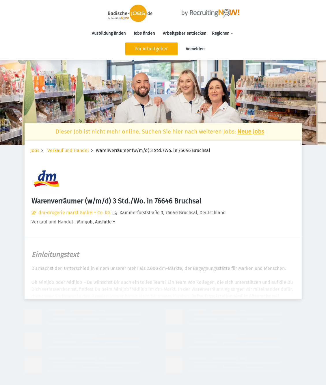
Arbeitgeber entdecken (184, 33)
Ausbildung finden (109, 33)
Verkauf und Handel (68, 150)
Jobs (34, 150)
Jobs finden (144, 33)
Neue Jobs (250, 131)
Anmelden (195, 49)
